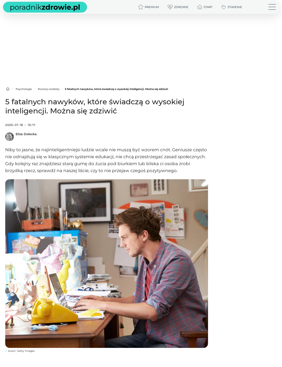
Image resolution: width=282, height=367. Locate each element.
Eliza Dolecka (26, 134)
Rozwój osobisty (49, 89)
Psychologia (24, 89)
